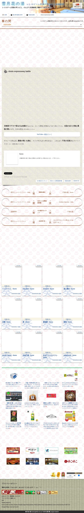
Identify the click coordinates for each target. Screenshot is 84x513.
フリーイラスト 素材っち (8, 498)
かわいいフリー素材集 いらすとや (11, 496)
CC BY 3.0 (67, 504)
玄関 (5, 14)
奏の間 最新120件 (18, 14)
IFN (3, 500)
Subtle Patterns (6, 502)
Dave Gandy (14, 504)
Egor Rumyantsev (28, 504)
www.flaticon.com (50, 504)
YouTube (18, 265)
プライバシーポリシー (9, 483)
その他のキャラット (42, 180)
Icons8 (16, 507)
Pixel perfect (38, 504)
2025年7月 (76, 180)
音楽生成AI (32, 14)
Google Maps (5, 507)
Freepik (20, 504)
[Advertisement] (42, 48)
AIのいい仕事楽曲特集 (56, 180)
